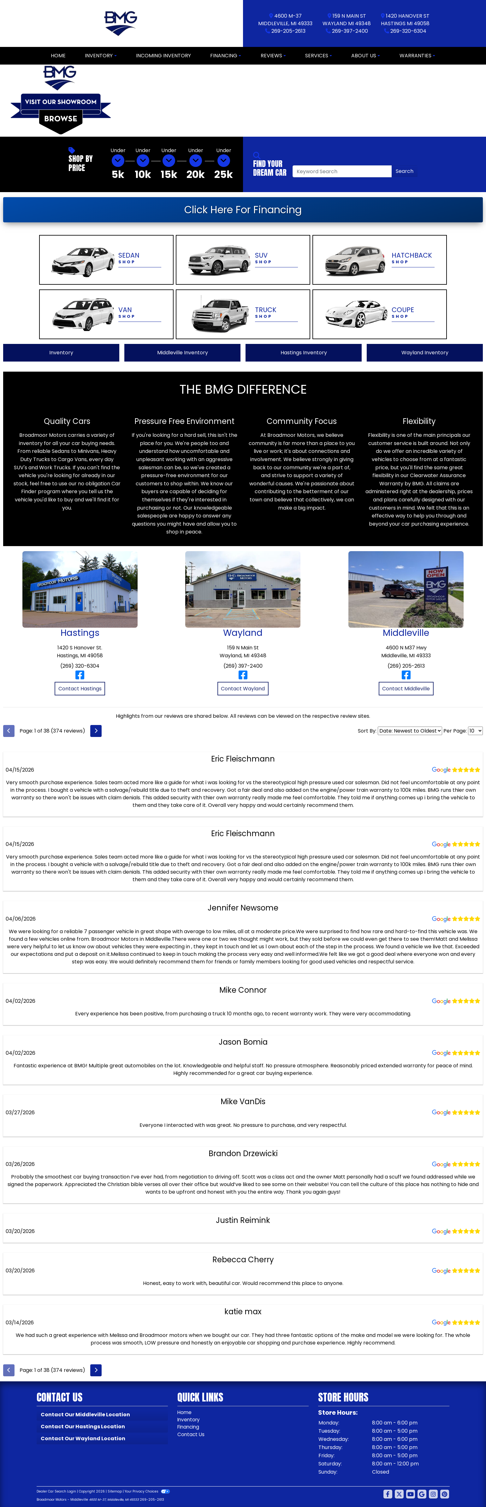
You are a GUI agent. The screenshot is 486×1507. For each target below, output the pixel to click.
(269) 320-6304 (79, 666)
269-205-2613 (288, 31)
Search (404, 171)
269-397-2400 (350, 31)
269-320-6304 (408, 31)
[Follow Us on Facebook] (387, 1494)
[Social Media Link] (433, 1494)
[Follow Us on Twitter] (399, 1494)
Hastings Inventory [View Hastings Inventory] (304, 352)
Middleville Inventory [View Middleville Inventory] (182, 352)
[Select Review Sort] (410, 731)
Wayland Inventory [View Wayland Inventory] (424, 352)
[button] (127, 101)
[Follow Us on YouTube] (410, 1494)
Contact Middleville (406, 688)
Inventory (189, 1420)
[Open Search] (342, 171)
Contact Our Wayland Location (83, 1438)
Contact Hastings (80, 688)
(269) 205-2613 (406, 666)
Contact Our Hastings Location (83, 1426)
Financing (189, 1427)
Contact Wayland (243, 688)
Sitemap (115, 1491)
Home (184, 1412)
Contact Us (191, 1435)
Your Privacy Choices (147, 1491)
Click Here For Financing (243, 210)
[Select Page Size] (475, 731)
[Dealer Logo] (121, 23)
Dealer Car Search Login (56, 1491)
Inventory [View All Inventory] (61, 352)
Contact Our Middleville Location (85, 1414)
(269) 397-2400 (243, 666)
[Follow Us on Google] (422, 1494)
